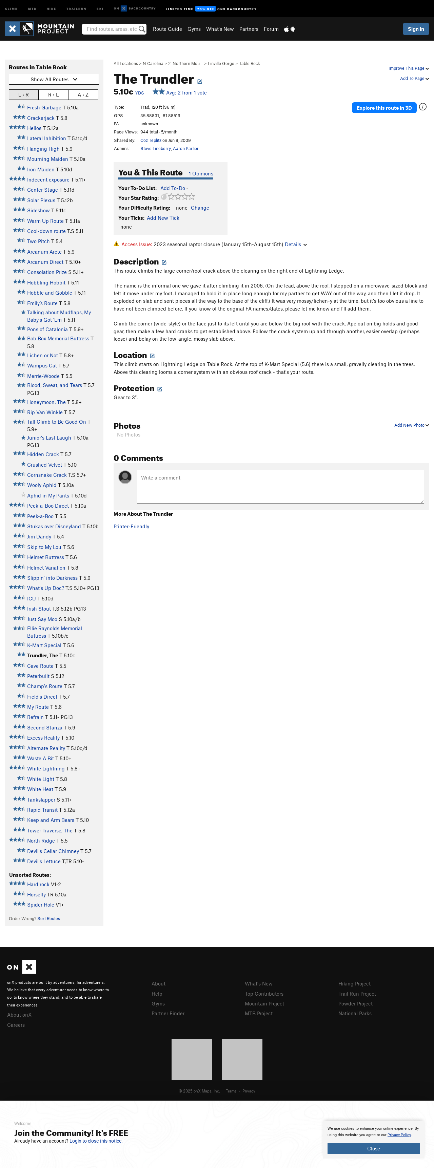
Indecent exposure (48, 179)
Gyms (194, 29)
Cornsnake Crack (47, 475)
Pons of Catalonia (47, 329)
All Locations (126, 63)
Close (373, 1148)
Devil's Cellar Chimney (53, 851)
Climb (11, 8)
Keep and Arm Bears (50, 820)
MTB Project (259, 1013)
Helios (34, 128)
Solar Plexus (41, 200)
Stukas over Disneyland (54, 526)
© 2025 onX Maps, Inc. (199, 1090)
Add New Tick (163, 218)
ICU (31, 598)
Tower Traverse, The (50, 830)
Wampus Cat (42, 365)
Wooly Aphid (42, 485)
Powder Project (355, 1003)
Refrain (35, 717)
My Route (38, 707)
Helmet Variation (46, 568)
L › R (23, 94)
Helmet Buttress (45, 557)
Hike (51, 8)
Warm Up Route (45, 221)
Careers (16, 1025)
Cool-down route (46, 231)
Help (157, 994)
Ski (100, 8)
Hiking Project (354, 983)
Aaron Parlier (186, 148)
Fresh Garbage (44, 107)
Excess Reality (43, 738)
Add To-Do (172, 188)
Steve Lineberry (155, 148)
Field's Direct (42, 697)
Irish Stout (39, 609)
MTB (32, 8)
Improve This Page (409, 68)
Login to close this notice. (96, 1141)
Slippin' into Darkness (52, 578)
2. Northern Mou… (185, 63)
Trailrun (76, 8)
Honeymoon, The (46, 402)
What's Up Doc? (45, 588)
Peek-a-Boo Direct (48, 506)
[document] (374, 1139)
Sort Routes (48, 918)
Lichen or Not (42, 355)
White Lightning (46, 768)
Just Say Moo (42, 619)
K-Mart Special (44, 645)
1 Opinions (201, 173)
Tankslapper (41, 800)
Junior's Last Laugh (49, 437)
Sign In (416, 29)
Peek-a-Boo (40, 516)
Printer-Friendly (131, 526)
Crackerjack (41, 118)
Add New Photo (411, 425)
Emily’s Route (42, 303)
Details (296, 244)
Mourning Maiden (47, 159)
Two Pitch (38, 241)
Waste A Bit (40, 758)
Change (200, 208)
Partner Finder (168, 1013)
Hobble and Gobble (49, 293)
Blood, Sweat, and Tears (54, 385)
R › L (53, 94)
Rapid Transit (42, 810)
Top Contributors (264, 994)
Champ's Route (44, 686)
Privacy (248, 1090)
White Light (40, 779)
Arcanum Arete (44, 252)
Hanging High (43, 149)
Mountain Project (264, 1003)
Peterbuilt (38, 676)
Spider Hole (40, 904)
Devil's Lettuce (44, 861)
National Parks (355, 1013)
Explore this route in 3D (384, 108)
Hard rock (38, 884)
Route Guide (167, 29)
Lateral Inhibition (46, 138)
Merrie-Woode (43, 376)
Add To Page (414, 78)
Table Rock (249, 63)
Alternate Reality (46, 748)
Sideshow (38, 210)
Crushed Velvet (44, 465)
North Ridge (41, 840)
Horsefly (36, 894)
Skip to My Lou (44, 547)
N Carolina (153, 63)
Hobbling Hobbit (46, 282)
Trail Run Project (357, 994)
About (158, 983)
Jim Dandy (39, 536)
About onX (19, 1015)
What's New (220, 29)
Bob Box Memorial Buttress (58, 338)
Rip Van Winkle (45, 412)
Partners (248, 29)
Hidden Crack (43, 454)
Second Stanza (44, 727)
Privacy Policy (399, 1135)
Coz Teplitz (150, 140)
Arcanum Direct (45, 262)
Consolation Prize (47, 272)
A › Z (83, 94)
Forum (271, 29)
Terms (231, 1090)
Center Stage (42, 190)
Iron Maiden (41, 169)
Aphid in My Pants (48, 495)
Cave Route (40, 666)
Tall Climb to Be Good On (56, 422)
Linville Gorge (221, 63)
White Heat (40, 789)
